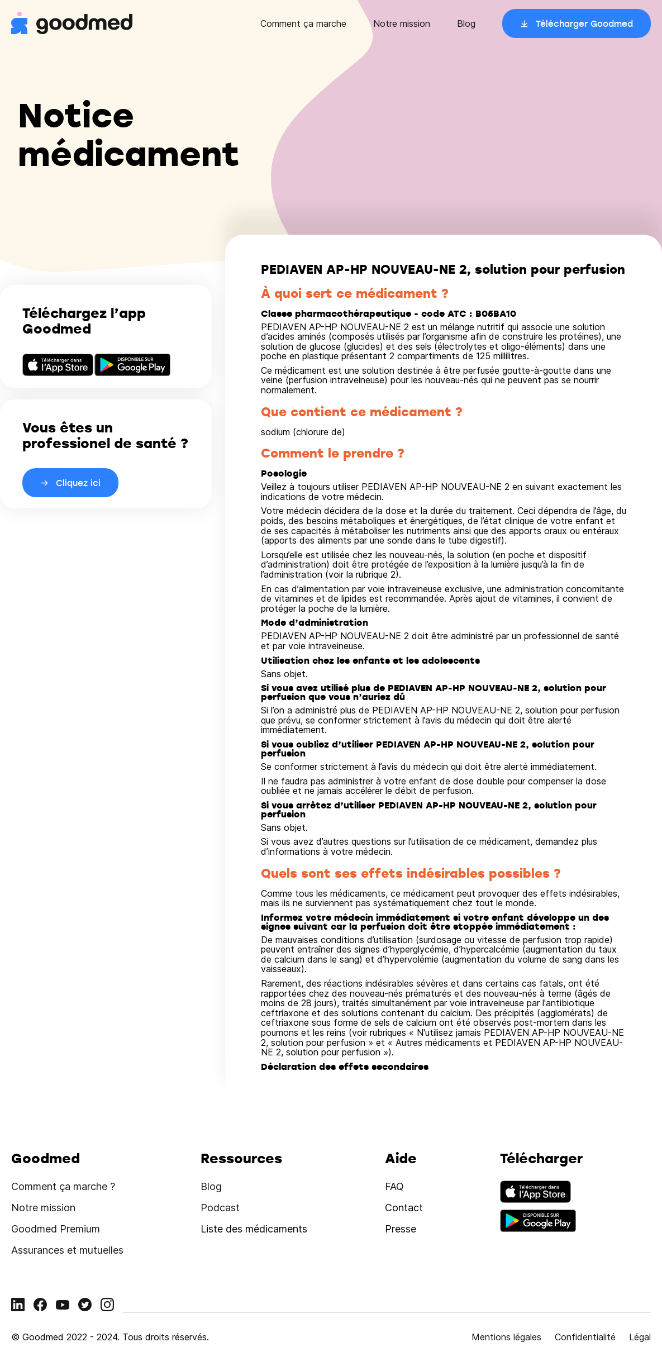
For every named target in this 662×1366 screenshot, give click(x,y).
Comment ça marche (303, 23)
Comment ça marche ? (63, 1186)
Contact (404, 1207)
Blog (466, 23)
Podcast (220, 1207)
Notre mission (401, 23)
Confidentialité (585, 1337)
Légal (640, 1337)
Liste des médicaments (254, 1229)
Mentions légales (506, 1337)
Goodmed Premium (55, 1229)
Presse (400, 1229)
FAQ (394, 1186)
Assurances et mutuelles (67, 1250)
